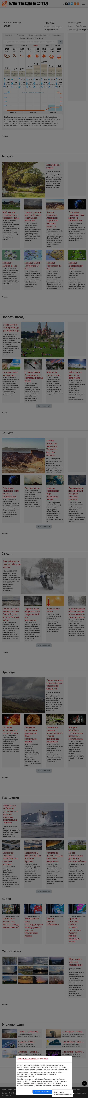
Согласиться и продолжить (44, 1091)
